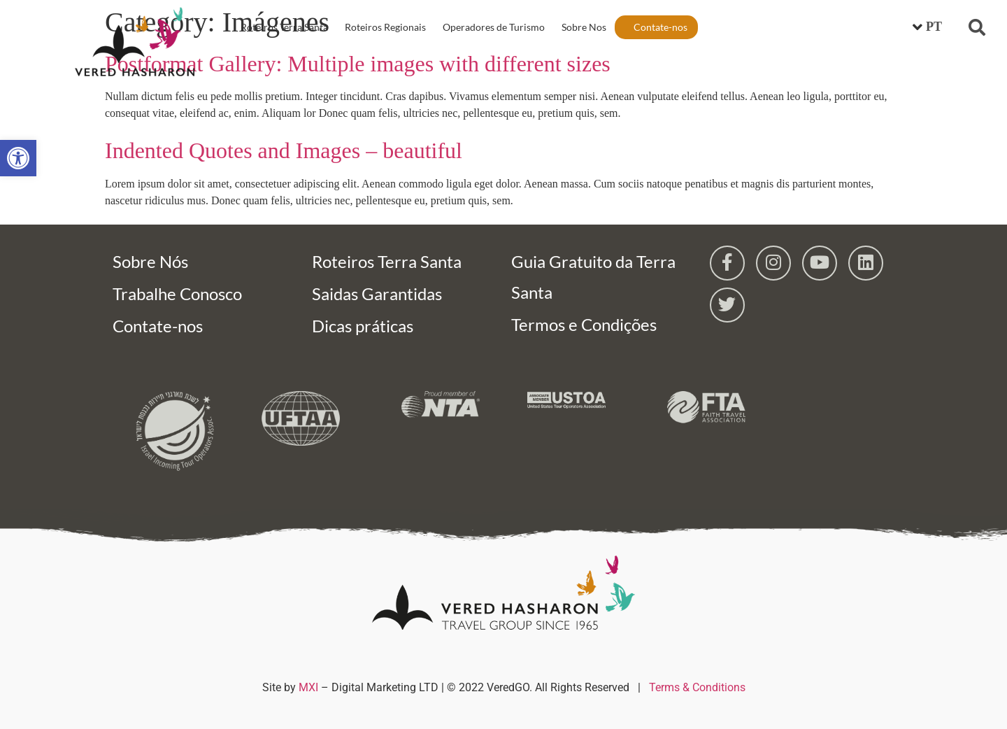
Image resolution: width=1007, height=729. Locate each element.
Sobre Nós (150, 261)
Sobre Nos (584, 27)
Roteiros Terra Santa (284, 27)
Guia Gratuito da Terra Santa (593, 276)
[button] (977, 27)
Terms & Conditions (697, 687)
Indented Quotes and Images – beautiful (283, 150)
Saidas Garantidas (377, 293)
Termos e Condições (584, 324)
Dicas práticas (362, 326)
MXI (308, 687)
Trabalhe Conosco (177, 293)
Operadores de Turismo (494, 27)
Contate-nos (660, 27)
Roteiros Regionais (385, 27)
